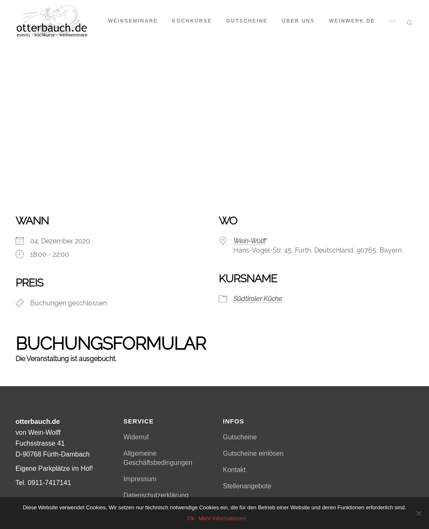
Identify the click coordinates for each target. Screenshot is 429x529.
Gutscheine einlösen (253, 453)
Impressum (140, 479)
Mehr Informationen (222, 518)
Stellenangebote (247, 486)
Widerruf (136, 437)
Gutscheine (240, 437)
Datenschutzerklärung (156, 495)
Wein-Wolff (249, 241)
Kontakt (234, 469)
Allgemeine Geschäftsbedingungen (158, 458)
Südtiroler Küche (257, 299)
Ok (190, 518)
